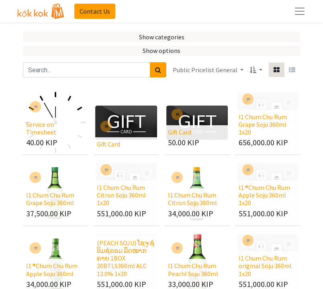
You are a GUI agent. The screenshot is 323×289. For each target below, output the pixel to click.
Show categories (161, 37)
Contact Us (95, 11)
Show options (161, 51)
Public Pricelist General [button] (206, 70)
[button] (256, 70)
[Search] (158, 69)
